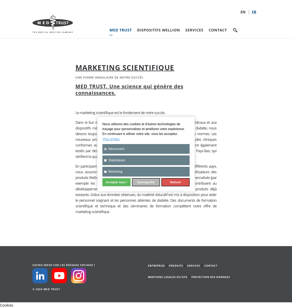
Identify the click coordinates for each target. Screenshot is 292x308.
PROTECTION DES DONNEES (210, 277)
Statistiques (114, 160)
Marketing (113, 171)
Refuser (175, 182)
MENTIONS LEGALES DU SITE (167, 277)
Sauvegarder (146, 182)
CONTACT (210, 265)
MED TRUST (121, 30)
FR (254, 12)
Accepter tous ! (116, 182)
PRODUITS (176, 265)
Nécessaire (114, 149)
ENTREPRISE (156, 265)
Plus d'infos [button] (111, 139)
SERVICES (193, 265)
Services (194, 30)
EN (243, 12)
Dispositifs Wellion (158, 30)
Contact (218, 30)
